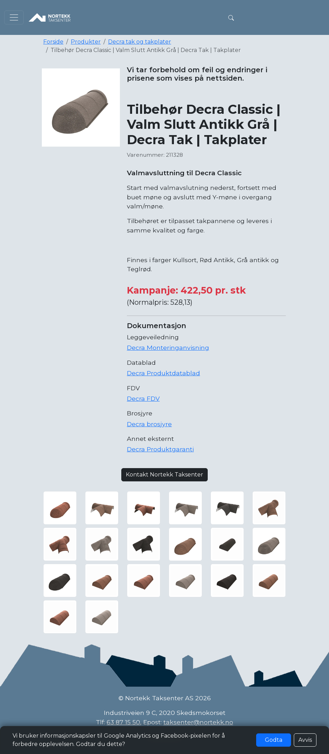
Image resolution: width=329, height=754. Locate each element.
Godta (273, 740)
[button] (231, 17)
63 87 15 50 (123, 722)
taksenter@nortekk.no (198, 722)
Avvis (305, 740)
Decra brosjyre (149, 424)
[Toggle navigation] (14, 17)
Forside (53, 41)
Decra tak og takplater (139, 41)
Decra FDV (143, 398)
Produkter (86, 41)
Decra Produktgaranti (160, 449)
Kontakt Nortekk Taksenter (164, 474)
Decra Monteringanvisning (168, 347)
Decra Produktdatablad (163, 373)
